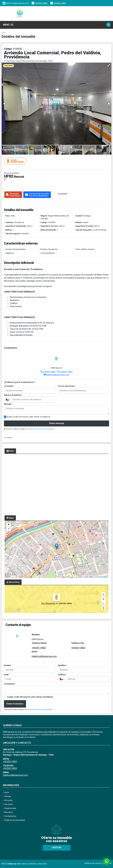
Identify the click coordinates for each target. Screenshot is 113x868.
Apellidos (62, 665)
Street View (16, 161)
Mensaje (8, 404)
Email (7, 674)
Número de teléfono (13, 395)
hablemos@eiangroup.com (57, 375)
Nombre (8, 665)
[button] (108, 65)
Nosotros (8, 812)
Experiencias (10, 808)
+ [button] (9, 525)
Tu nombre (9, 386)
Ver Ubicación (48, 603)
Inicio (3, 33)
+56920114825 (41, 3)
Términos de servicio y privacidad (41, 429)
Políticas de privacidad (14, 820)
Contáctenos (10, 816)
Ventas (7, 796)
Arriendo (8, 800)
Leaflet (86, 577)
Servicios (8, 804)
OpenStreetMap (102, 577)
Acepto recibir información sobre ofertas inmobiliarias (30, 697)
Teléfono (62, 674)
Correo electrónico (67, 386)
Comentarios (9, 684)
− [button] (9, 529)
